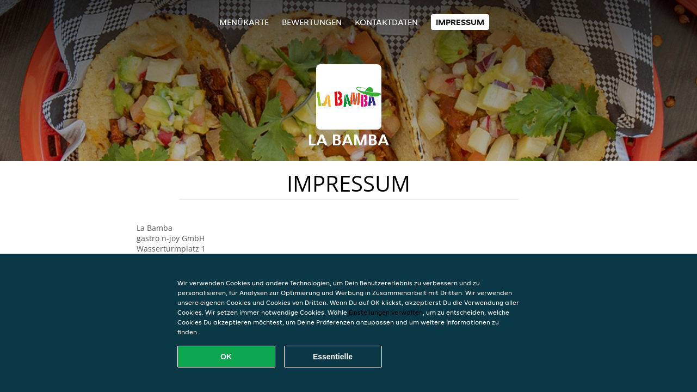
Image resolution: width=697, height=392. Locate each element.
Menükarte (244, 22)
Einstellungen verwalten (386, 312)
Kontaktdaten (386, 22)
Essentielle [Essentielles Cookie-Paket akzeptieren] (333, 356)
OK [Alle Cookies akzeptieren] (226, 356)
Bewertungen (312, 22)
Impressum (460, 22)
